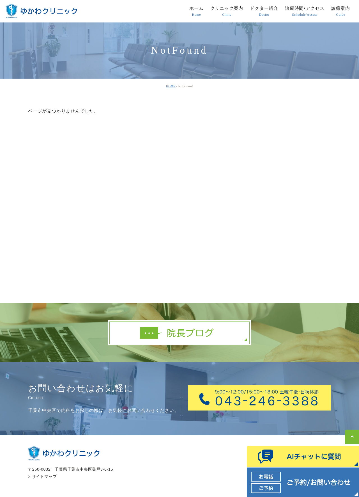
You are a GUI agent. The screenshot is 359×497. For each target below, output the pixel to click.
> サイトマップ (42, 476)
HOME (171, 86)
